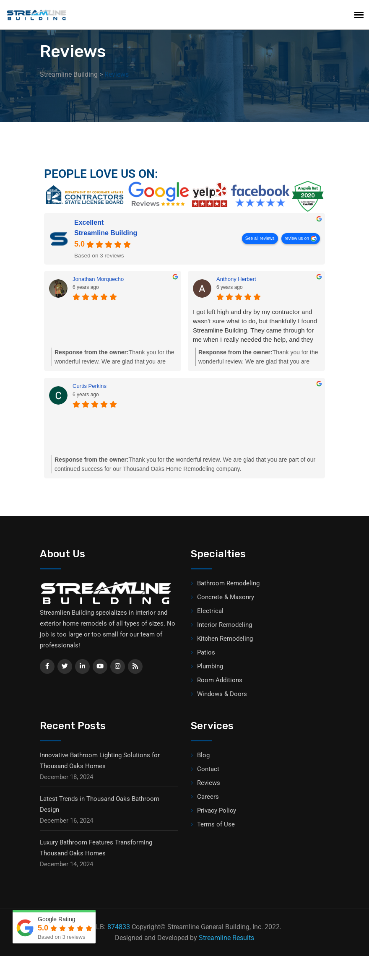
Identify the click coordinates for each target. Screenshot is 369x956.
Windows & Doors (222, 694)
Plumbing (210, 666)
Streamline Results (226, 938)
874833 (118, 927)
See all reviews (260, 238)
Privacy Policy (216, 810)
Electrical (210, 611)
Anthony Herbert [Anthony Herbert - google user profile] (236, 279)
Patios (206, 652)
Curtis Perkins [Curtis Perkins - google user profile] (90, 386)
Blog (203, 755)
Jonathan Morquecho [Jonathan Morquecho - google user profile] (98, 279)
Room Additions (219, 680)
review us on (297, 238)
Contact (208, 769)
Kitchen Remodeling (225, 638)
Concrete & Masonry (225, 597)
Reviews (208, 783)
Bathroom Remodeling (228, 583)
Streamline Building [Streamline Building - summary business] (105, 232)
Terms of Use (216, 824)
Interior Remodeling (224, 625)
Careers (208, 796)
